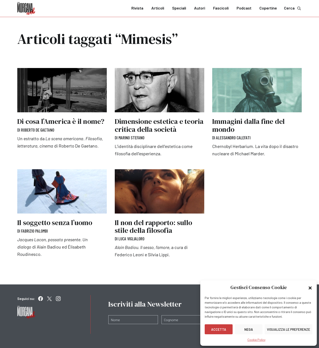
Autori (199, 8)
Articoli (157, 8)
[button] (310, 287)
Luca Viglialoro (131, 238)
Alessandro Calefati (233, 137)
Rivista (137, 8)
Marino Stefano (131, 137)
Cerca (293, 8)
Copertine (268, 8)
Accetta (218, 329)
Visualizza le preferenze (288, 329)
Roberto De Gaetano (37, 129)
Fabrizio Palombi (34, 230)
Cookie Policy (256, 340)
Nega (248, 329)
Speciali (179, 8)
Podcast (244, 8)
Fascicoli (221, 8)
